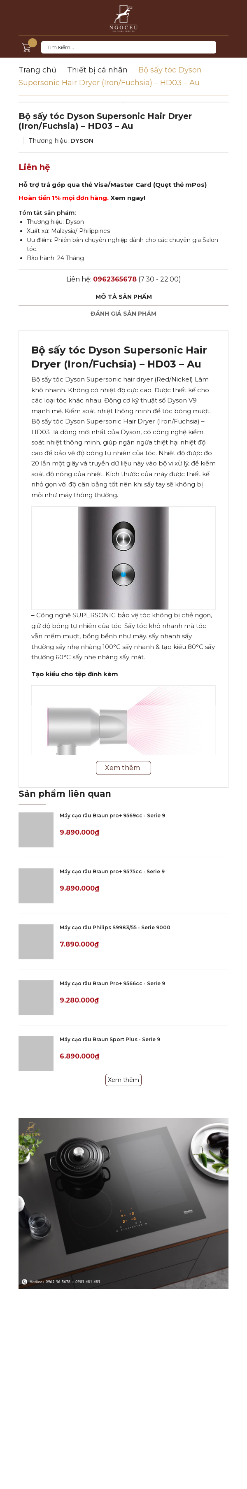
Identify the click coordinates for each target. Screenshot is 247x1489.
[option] (123, 102)
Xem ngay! (127, 198)
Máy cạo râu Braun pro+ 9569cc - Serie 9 (112, 815)
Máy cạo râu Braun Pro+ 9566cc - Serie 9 (112, 983)
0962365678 (115, 279)
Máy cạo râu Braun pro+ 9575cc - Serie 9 (112, 871)
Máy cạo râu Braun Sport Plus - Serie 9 (110, 1039)
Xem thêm (123, 1080)
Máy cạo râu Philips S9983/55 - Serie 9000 (115, 927)
